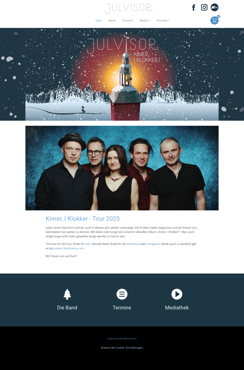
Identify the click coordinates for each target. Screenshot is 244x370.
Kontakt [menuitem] (162, 20)
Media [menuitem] (143, 20)
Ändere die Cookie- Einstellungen (122, 348)
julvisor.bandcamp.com (69, 248)
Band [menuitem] (112, 20)
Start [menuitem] (99, 20)
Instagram (153, 244)
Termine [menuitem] (127, 20)
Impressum (113, 338)
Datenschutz (129, 338)
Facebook (133, 244)
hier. (88, 244)
